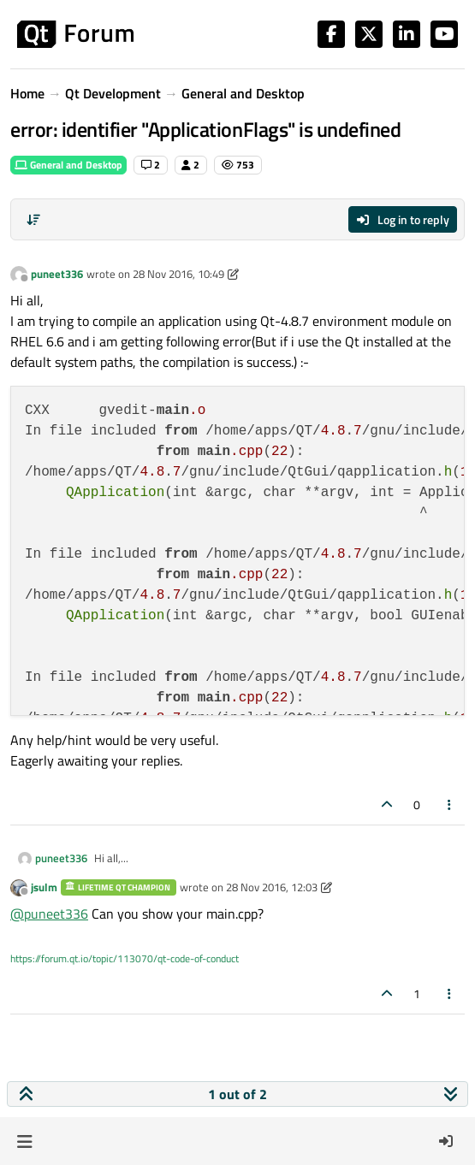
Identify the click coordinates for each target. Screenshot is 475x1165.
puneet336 (57, 273)
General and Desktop (68, 165)
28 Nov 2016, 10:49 (178, 273)
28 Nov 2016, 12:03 (272, 887)
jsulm (44, 887)
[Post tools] (450, 804)
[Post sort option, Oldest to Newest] (33, 220)
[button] (24, 1141)
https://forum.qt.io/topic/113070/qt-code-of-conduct (124, 958)
